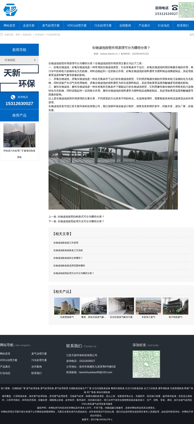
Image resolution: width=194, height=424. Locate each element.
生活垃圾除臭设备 (101, 388)
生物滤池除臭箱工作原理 (65, 242)
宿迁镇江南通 (153, 396)
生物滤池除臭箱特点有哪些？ (68, 258)
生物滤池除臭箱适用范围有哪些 (69, 265)
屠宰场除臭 (163, 388)
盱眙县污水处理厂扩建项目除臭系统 (19, 140)
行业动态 (163, 25)
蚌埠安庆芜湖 (29, 400)
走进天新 (29, 25)
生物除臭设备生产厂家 (80, 388)
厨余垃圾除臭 (103, 392)
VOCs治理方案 (77, 25)
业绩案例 (125, 25)
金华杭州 (69, 400)
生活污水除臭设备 (134, 388)
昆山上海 (110, 396)
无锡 (72, 396)
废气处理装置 (61, 388)
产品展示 (144, 25)
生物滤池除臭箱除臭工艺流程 (68, 250)
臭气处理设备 (33, 388)
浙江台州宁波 (110, 400)
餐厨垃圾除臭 (117, 388)
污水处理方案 (103, 25)
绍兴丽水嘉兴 (95, 400)
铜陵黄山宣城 (56, 400)
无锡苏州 (140, 396)
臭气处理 (78, 396)
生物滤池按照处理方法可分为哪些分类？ (80, 221)
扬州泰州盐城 (169, 396)
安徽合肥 (42, 400)
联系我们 (183, 25)
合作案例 (36, 366)
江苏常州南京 (13, 400)
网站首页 (9, 25)
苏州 (58, 396)
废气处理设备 (47, 388)
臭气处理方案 (51, 25)
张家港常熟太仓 (125, 396)
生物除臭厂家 (19, 388)
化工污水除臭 (150, 388)
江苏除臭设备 (20, 396)
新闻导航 (19, 50)
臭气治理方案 (39, 353)
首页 (18, 34)
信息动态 (27, 34)
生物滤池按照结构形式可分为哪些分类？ (80, 216)
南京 (38, 396)
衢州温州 (81, 400)
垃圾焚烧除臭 (177, 388)
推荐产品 (19, 115)
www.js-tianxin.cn (109, 53)
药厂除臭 (91, 392)
